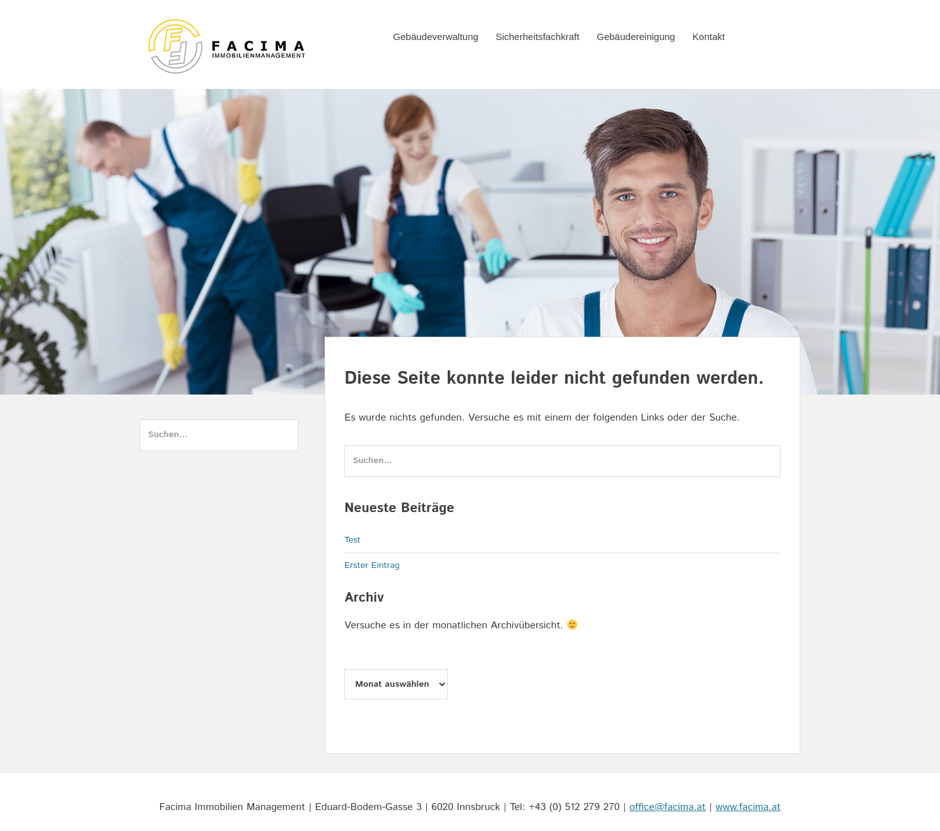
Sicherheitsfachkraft (537, 36)
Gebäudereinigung (636, 36)
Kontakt (708, 36)
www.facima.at (748, 807)
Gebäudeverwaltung (435, 36)
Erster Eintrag (371, 565)
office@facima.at (667, 807)
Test (352, 540)
